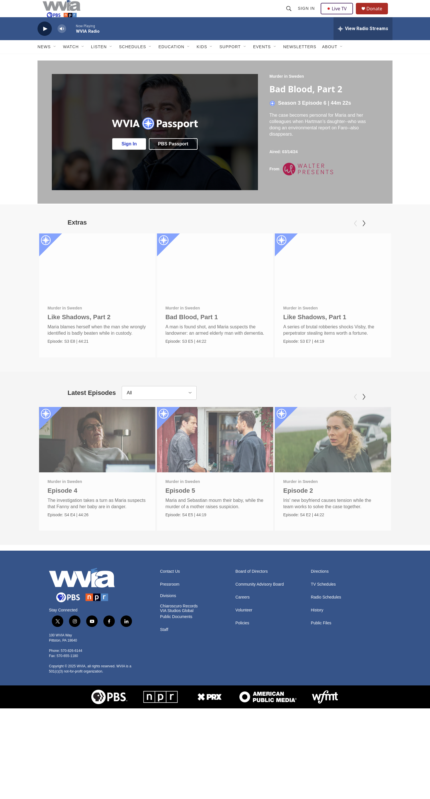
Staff (164, 652)
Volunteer (243, 633)
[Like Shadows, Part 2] (97, 279)
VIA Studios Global (177, 633)
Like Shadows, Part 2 (79, 330)
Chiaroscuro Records (179, 629)
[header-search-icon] (289, 14)
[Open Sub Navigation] (55, 59)
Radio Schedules (326, 620)
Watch (71, 59)
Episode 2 (306, 508)
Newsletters (299, 59)
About (329, 59)
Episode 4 (62, 508)
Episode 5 (182, 508)
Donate (378, 15)
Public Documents (176, 639)
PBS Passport (173, 156)
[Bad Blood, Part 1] (213, 279)
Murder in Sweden (286, 89)
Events (262, 59)
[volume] (62, 41)
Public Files (321, 646)
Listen (99, 59)
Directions (320, 594)
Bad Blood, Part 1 (189, 330)
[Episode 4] (97, 457)
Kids (202, 59)
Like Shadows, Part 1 (324, 330)
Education (171, 59)
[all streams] (363, 41)
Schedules (132, 59)
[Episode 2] (341, 457)
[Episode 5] (217, 457)
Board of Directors (251, 594)
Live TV (338, 14)
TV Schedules (323, 607)
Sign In (307, 15)
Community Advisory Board (259, 607)
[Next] (364, 236)
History (317, 633)
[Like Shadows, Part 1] (343, 279)
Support (229, 59)
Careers (242, 620)
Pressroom (170, 607)
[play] (44, 41)
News (44, 59)
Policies (242, 646)
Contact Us (170, 594)
